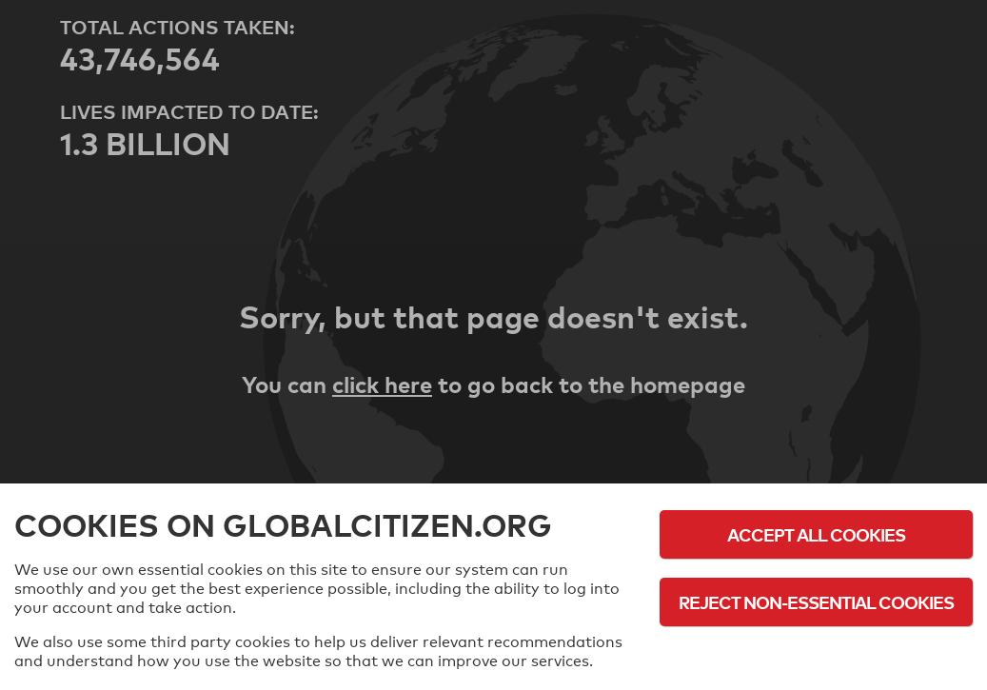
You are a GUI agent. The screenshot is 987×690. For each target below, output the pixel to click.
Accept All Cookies (816, 534)
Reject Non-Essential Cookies (816, 602)
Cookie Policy (816, 654)
